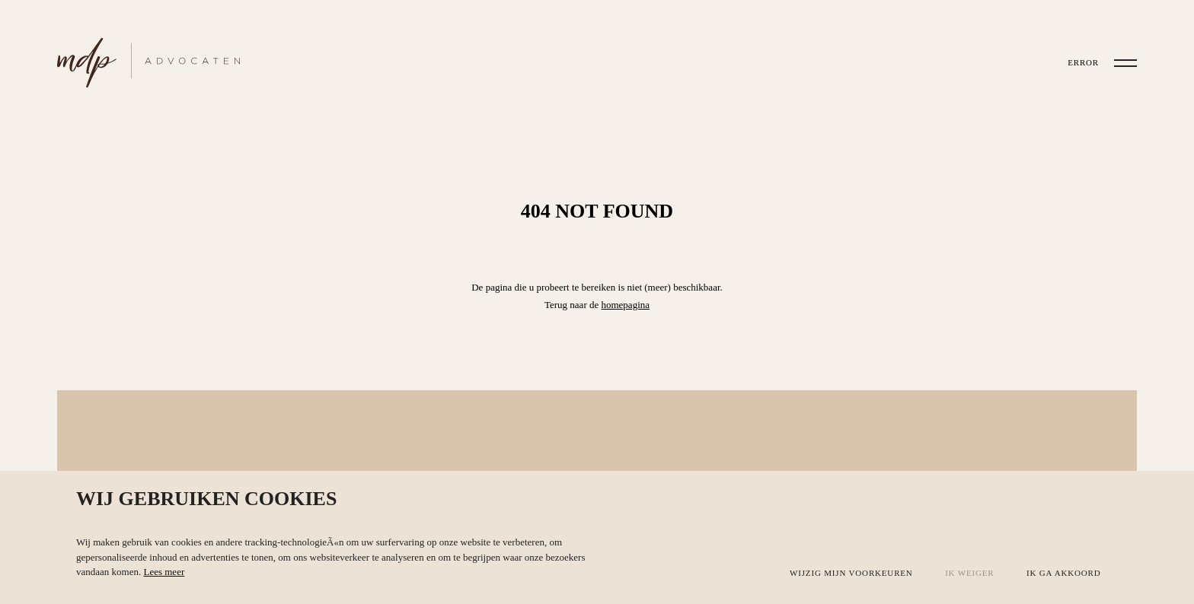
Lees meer (163, 571)
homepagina (625, 304)
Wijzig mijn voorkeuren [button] (851, 572)
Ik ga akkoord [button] (1063, 572)
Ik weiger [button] (969, 572)
